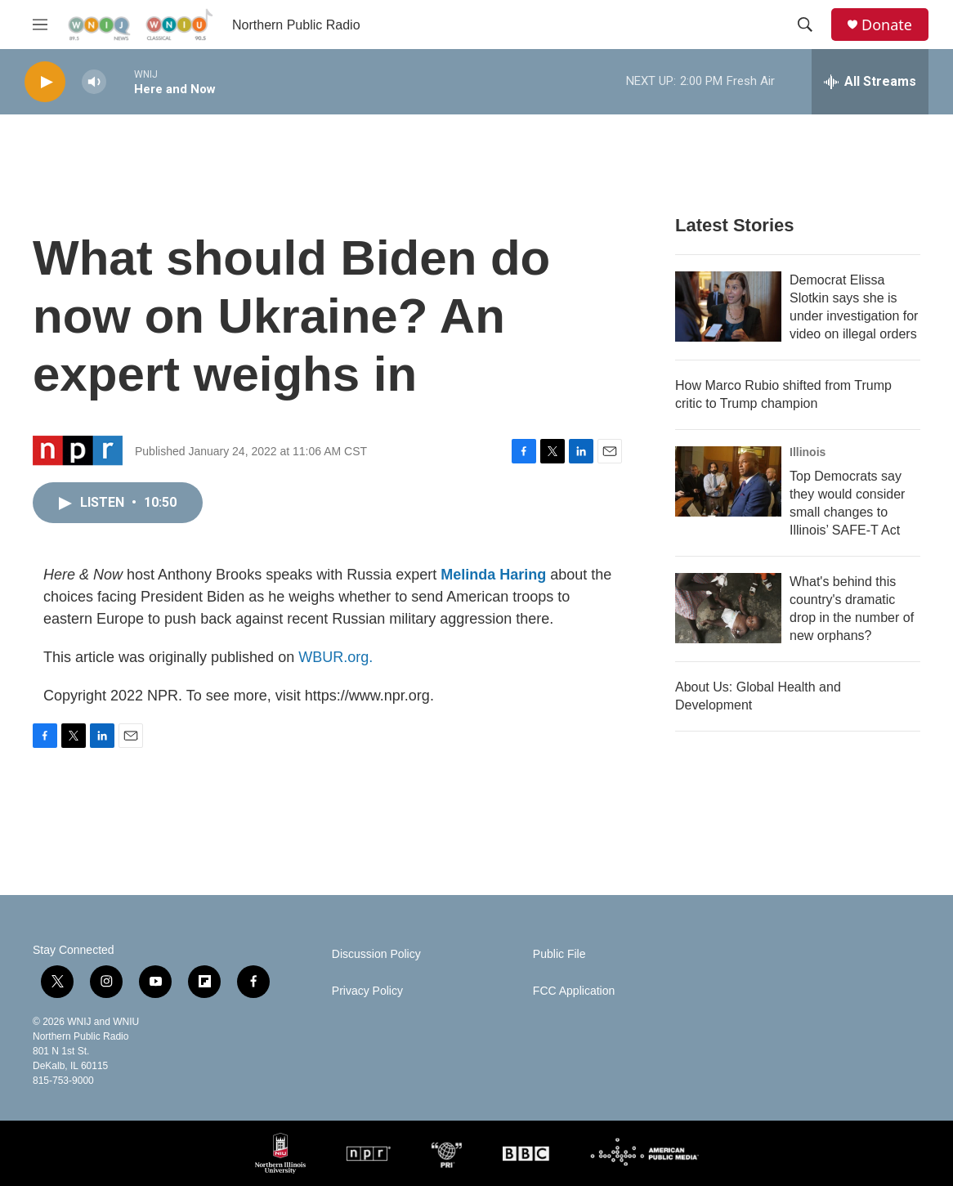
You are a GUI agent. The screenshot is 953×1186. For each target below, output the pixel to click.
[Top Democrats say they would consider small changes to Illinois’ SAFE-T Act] (728, 481)
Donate (886, 25)
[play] (45, 82)
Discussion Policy (376, 954)
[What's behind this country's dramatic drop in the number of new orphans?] (728, 608)
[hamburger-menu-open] (40, 24)
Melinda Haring (493, 574)
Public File (559, 954)
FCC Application (574, 991)
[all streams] (870, 81)
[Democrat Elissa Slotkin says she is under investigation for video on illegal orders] (728, 306)
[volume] (94, 82)
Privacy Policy (367, 991)
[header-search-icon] (805, 24)
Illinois (807, 452)
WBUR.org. (335, 657)
